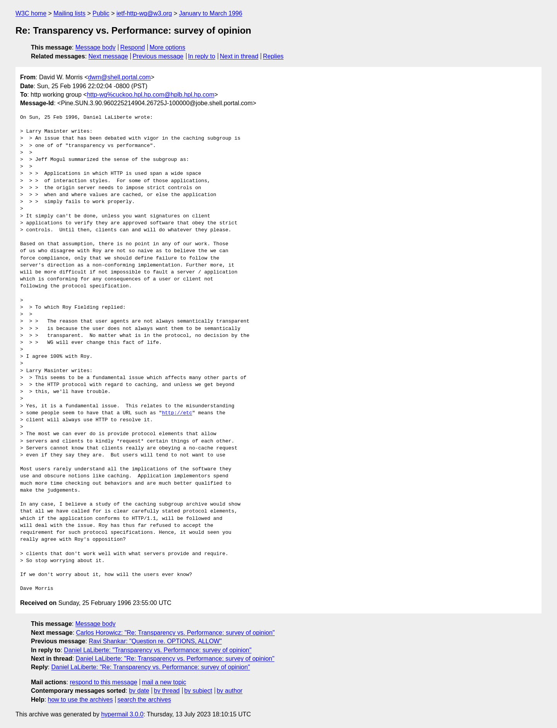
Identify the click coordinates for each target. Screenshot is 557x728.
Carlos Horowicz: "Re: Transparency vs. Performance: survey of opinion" (175, 632)
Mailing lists (69, 13)
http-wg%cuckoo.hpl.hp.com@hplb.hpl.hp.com (150, 94)
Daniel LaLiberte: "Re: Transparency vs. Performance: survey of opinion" (175, 658)
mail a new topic (164, 682)
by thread (167, 690)
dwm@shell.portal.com (119, 77)
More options (168, 47)
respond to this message (103, 682)
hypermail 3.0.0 (122, 714)
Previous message (158, 56)
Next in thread (239, 56)
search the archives (144, 699)
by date (139, 690)
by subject (198, 690)
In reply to (201, 56)
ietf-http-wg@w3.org (144, 13)
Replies (273, 56)
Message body (95, 47)
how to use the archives (80, 699)
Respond (132, 47)
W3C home (30, 13)
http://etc (177, 413)
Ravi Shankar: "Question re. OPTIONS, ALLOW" (155, 641)
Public (100, 13)
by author (230, 690)
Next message (108, 56)
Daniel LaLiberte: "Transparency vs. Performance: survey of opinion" (157, 650)
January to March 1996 (211, 13)
